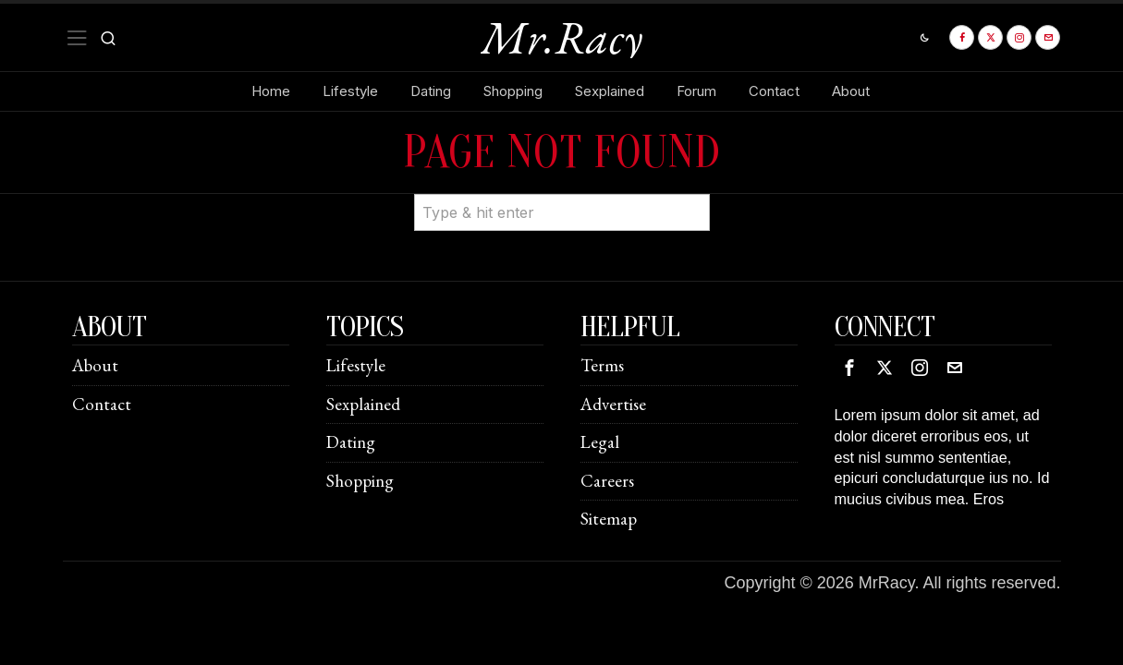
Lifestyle (355, 365)
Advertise (613, 404)
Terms (602, 365)
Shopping (360, 480)
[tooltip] (961, 37)
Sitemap (608, 518)
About (95, 365)
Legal (599, 441)
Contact (101, 404)
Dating (350, 441)
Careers (607, 480)
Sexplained (363, 404)
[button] (687, 194)
